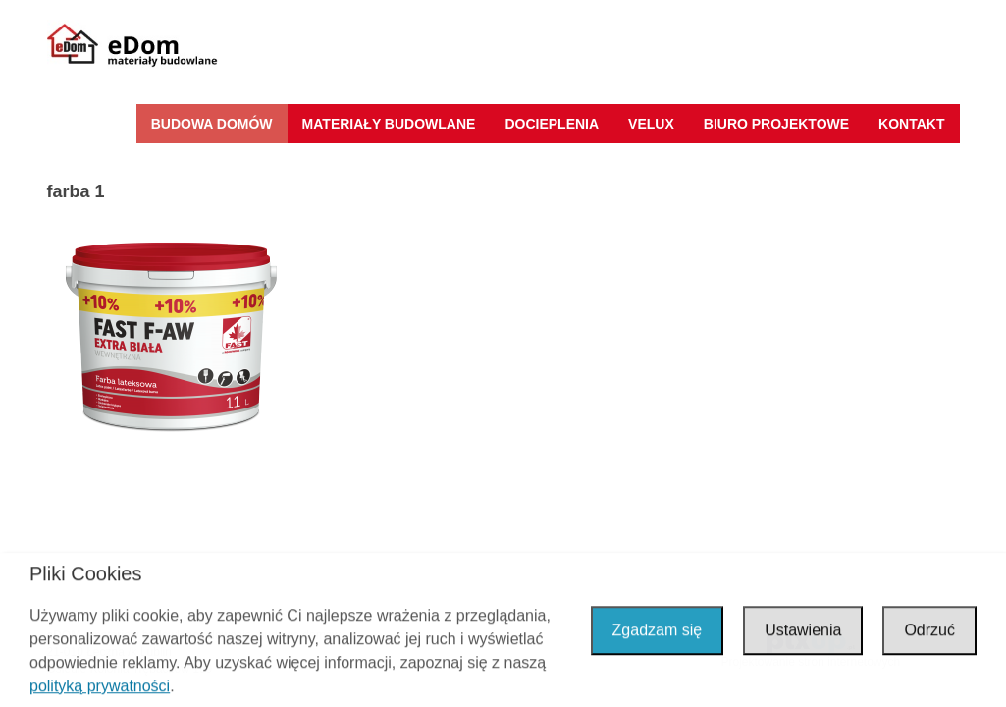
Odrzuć (929, 632)
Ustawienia (803, 632)
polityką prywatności (99, 688)
